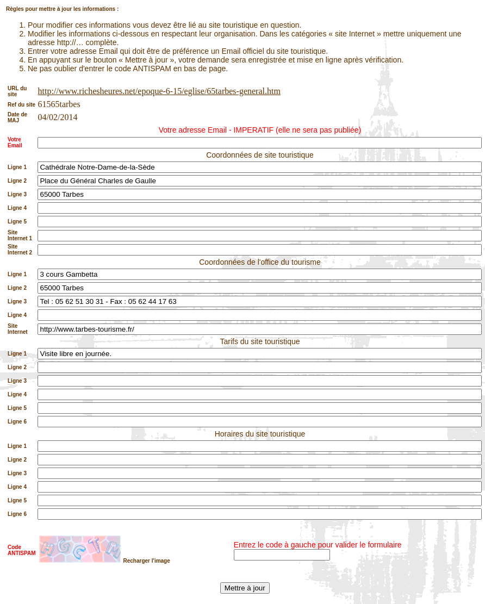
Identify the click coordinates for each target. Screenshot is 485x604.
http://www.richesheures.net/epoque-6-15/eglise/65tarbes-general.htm (159, 91)
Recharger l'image (146, 561)
